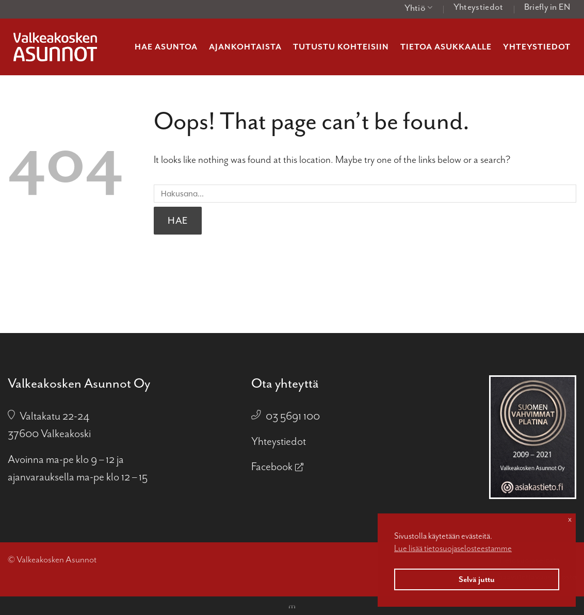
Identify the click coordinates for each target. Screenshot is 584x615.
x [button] (570, 519)
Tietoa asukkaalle (446, 47)
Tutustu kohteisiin (341, 47)
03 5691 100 (293, 416)
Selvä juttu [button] (477, 579)
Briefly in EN (547, 6)
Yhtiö (418, 7)
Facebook (272, 466)
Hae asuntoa (166, 47)
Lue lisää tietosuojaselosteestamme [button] (453, 548)
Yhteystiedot (478, 6)
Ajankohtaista (245, 47)
